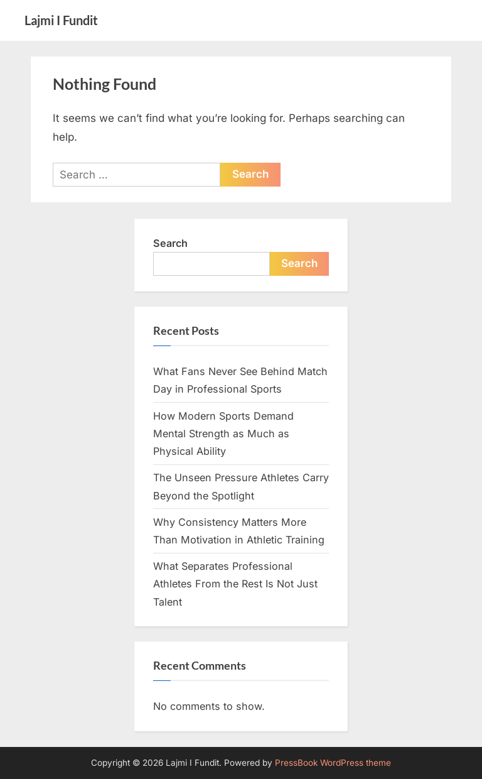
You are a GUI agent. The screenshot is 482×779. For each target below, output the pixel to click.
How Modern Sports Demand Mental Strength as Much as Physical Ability (223, 434)
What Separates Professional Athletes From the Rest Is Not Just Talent (235, 584)
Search (170, 243)
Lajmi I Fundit (61, 20)
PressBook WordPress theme (333, 763)
